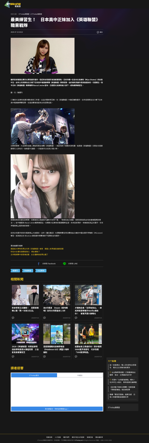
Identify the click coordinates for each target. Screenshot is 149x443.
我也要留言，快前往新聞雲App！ (57, 409)
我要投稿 (49, 437)
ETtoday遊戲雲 (114, 407)
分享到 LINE (69, 263)
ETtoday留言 (34, 375)
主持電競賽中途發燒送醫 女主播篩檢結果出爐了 (29, 254)
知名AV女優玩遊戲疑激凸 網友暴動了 (25, 251)
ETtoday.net (79, 440)
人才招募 (58, 437)
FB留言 (79, 375)
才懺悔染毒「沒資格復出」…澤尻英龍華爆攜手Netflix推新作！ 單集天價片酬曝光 (88, 310)
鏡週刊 (15, 270)
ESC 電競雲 (12, 4)
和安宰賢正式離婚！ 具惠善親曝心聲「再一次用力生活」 (25, 309)
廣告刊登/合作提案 (78, 437)
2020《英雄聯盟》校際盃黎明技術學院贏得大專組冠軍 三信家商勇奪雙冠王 (25, 349)
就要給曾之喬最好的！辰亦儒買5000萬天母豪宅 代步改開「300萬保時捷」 (88, 349)
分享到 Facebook (46, 263)
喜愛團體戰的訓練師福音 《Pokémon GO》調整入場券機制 (56, 349)
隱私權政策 (99, 437)
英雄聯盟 (27, 270)
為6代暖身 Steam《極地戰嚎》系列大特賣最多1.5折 (55, 309)
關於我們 (66, 437)
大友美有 (40, 270)
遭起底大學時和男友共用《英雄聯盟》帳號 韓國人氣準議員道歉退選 (37, 248)
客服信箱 (90, 437)
